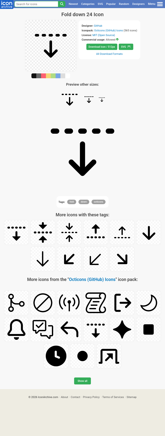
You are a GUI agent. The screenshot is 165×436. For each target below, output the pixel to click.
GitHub (98, 25)
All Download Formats (109, 53)
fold (72, 201)
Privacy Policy (91, 397)
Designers (138, 3)
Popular (111, 3)
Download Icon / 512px (102, 46)
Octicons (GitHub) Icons (108, 30)
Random (124, 3)
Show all (82, 380)
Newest (73, 3)
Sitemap (132, 397)
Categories (88, 3)
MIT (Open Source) (103, 35)
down (84, 201)
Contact (75, 397)
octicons (98, 201)
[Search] (61, 4)
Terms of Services (113, 397)
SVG (100, 3)
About (64, 397)
